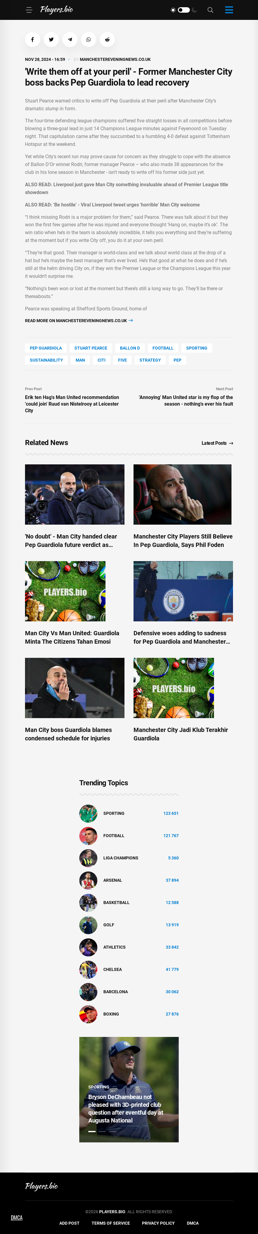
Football (163, 348)
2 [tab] (102, 1131)
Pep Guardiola (46, 348)
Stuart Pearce (90, 348)
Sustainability (46, 360)
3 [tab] (112, 1131)
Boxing (111, 1014)
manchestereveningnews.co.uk (115, 59)
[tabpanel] (129, 1089)
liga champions (120, 858)
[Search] (210, 10)
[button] (32, 39)
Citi (101, 360)
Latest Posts (217, 443)
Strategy (150, 360)
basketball (116, 902)
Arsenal (112, 880)
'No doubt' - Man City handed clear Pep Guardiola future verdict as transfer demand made (71, 545)
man (80, 360)
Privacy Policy (158, 1223)
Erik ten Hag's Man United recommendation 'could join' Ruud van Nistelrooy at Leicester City (72, 403)
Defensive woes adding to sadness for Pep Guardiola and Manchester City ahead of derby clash (180, 642)
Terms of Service (111, 1223)
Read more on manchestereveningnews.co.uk (79, 320)
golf (108, 924)
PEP (177, 360)
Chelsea (112, 969)
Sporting (196, 348)
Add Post (69, 1223)
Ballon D (130, 348)
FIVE (122, 360)
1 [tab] (92, 1131)
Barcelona (115, 991)
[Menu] (29, 10)
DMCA (193, 1223)
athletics (114, 947)
